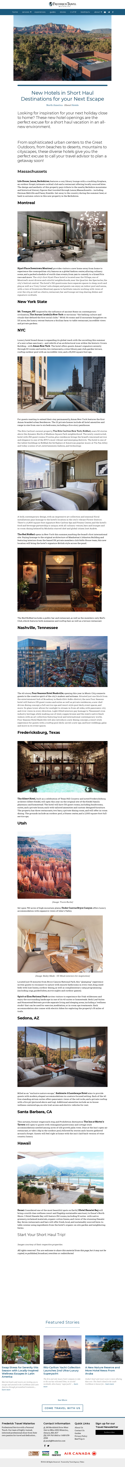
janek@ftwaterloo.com (55, 1441)
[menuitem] (15, 12)
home (15, 12)
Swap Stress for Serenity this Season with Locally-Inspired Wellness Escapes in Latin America (20, 1372)
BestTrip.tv (80, 1439)
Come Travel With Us (62, 1408)
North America (54, 105)
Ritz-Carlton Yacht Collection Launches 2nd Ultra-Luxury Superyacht (61, 1370)
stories (63, 12)
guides (53, 12)
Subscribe (109, 1432)
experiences (40, 12)
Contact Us (79, 1430)
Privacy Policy (81, 1436)
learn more (6, 1390)
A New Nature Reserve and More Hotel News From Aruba (102, 1370)
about (97, 12)
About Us (79, 1427)
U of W (73, 12)
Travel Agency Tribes (76, 1462)
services (25, 12)
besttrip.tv (85, 12)
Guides (78, 1433)
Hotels (75, 105)
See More (62, 1400)
